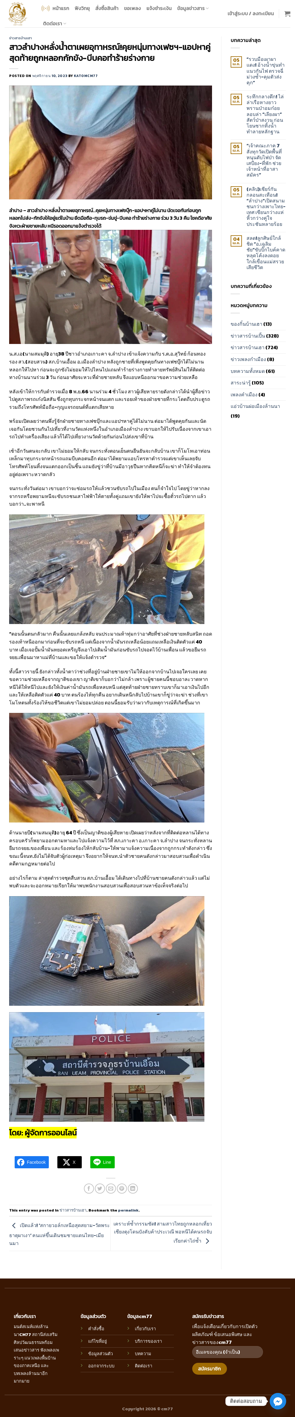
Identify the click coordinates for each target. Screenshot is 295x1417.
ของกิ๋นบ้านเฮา (246, 324)
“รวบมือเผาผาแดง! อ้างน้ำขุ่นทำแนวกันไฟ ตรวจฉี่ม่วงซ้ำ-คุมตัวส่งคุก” (265, 71)
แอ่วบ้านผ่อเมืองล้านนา (255, 406)
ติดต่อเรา (54, 23)
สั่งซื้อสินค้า (106, 8)
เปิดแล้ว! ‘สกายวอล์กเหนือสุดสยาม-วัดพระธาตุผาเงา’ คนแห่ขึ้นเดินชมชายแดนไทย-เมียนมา (59, 1234)
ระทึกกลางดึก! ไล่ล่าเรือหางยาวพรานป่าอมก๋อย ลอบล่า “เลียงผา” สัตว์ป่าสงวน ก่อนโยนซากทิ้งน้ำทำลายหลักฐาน (265, 114)
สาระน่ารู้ (241, 382)
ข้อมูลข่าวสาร (193, 8)
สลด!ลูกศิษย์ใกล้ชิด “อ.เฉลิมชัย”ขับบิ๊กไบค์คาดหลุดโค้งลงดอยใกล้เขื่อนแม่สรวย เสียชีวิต (265, 252)
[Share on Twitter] (100, 1189)
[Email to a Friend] (111, 1189)
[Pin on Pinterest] (122, 1189)
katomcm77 (86, 75)
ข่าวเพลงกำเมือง (248, 359)
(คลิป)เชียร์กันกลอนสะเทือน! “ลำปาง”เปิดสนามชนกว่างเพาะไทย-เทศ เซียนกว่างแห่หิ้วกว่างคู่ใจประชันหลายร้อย (266, 206)
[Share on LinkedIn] (133, 1189)
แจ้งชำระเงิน (159, 8)
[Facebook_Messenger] (278, 1401)
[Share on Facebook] (89, 1189)
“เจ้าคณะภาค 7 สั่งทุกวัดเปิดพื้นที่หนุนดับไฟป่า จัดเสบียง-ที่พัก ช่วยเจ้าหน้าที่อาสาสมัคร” (264, 160)
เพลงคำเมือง (244, 394)
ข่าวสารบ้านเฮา (20, 38)
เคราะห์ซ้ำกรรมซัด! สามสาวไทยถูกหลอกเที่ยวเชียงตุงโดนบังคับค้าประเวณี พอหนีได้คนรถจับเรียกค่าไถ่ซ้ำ (162, 1232)
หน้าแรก (54, 8)
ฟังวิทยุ (82, 8)
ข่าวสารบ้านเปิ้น (248, 335)
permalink (128, 1210)
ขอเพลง (132, 8)
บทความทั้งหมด (248, 371)
